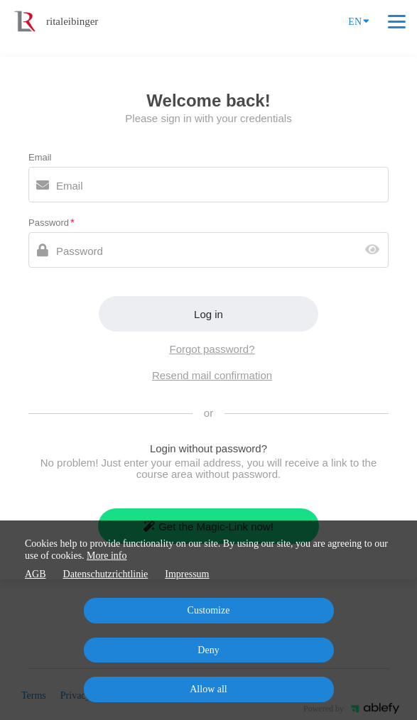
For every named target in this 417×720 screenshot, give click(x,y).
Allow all (208, 689)
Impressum (187, 574)
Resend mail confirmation (212, 375)
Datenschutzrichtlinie (105, 574)
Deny (208, 650)
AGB (35, 574)
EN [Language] (358, 20)
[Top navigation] (397, 21)
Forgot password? (211, 349)
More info (106, 555)
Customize (209, 610)
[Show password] (375, 250)
